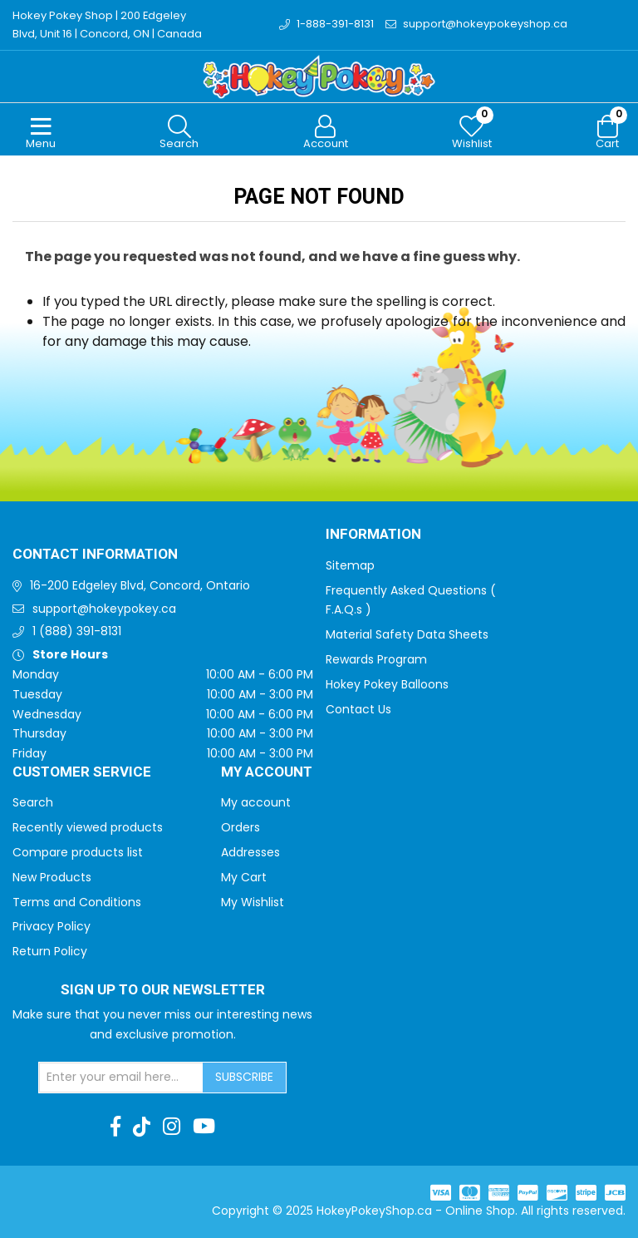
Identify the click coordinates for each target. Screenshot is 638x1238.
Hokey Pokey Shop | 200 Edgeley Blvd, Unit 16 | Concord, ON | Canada (107, 24)
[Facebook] (115, 1127)
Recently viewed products (87, 827)
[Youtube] (204, 1127)
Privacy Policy (51, 926)
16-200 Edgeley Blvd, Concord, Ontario (140, 585)
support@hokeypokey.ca (104, 608)
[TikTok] (141, 1127)
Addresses (250, 852)
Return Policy (49, 951)
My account (256, 802)
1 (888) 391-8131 (76, 631)
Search (32, 802)
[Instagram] (171, 1127)
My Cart (244, 877)
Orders (240, 827)
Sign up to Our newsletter (163, 990)
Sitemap (350, 565)
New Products (51, 877)
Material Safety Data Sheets (407, 634)
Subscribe (244, 1076)
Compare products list (77, 852)
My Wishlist (252, 902)
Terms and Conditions (76, 902)
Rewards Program (376, 659)
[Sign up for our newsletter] (121, 1077)
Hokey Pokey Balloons (387, 684)
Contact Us (358, 709)
